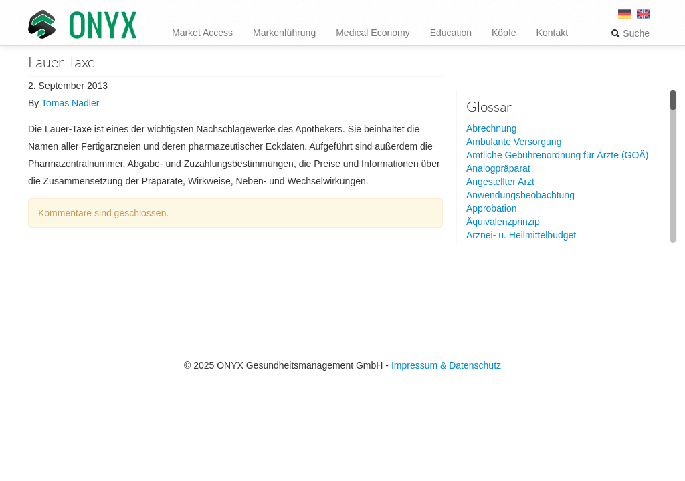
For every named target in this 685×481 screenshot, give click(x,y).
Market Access (202, 32)
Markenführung (284, 32)
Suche (630, 33)
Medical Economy (373, 32)
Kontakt (552, 32)
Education (451, 32)
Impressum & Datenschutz (446, 365)
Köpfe (504, 32)
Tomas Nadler (70, 103)
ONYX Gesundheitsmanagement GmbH (82, 25)
